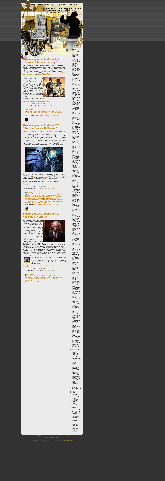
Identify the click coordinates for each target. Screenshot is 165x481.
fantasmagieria (34, 112)
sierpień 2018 (75, 174)
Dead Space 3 (47, 111)
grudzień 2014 (76, 233)
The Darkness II (35, 114)
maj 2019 (74, 161)
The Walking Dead (41, 201)
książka (74, 369)
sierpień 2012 (75, 272)
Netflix (61, 277)
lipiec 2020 (75, 142)
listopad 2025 (75, 54)
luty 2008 (74, 345)
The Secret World (30, 201)
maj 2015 (74, 227)
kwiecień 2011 (76, 293)
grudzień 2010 (76, 298)
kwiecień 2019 (76, 162)
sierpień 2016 (75, 206)
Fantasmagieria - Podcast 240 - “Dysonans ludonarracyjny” (41, 61)
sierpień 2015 (75, 223)
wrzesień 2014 (76, 238)
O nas (32, 5)
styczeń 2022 (75, 117)
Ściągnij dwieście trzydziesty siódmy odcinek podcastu (38, 184)
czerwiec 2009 (76, 324)
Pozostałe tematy (43, 5)
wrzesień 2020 (76, 140)
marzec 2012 (75, 278)
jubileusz (74, 367)
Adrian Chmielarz (33, 194)
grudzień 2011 (76, 282)
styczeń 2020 (75, 150)
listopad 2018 (75, 169)
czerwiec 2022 (76, 111)
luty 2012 (74, 279)
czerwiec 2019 (76, 160)
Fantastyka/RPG (76, 358)
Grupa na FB (75, 396)
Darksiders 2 (39, 111)
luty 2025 (74, 67)
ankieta (74, 352)
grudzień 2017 (76, 184)
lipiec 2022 (75, 109)
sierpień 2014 (75, 239)
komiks (74, 368)
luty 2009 (74, 329)
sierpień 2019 (75, 157)
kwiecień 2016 (76, 211)
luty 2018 (74, 181)
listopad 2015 (75, 218)
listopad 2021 (75, 119)
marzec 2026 (75, 49)
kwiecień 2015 (76, 228)
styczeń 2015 (75, 232)
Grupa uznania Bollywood (76, 398)
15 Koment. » (57, 204)
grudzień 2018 (76, 167)
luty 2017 (74, 198)
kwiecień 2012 (76, 277)
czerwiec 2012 (76, 274)
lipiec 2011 (75, 290)
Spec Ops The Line (46, 279)
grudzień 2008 (76, 331)
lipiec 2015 (75, 224)
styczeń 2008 (75, 346)
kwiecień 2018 (76, 179)
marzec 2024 (75, 82)
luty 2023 (74, 99)
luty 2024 (74, 83)
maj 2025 (74, 63)
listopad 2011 (75, 283)
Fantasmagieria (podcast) (76, 414)
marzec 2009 (75, 327)
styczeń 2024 (75, 84)
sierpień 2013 (75, 256)
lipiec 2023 (75, 93)
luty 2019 (74, 165)
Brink (51, 276)
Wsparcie (73, 5)
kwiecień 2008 (76, 342)
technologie (75, 385)
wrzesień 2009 (76, 320)
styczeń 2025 (75, 68)
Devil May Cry (56, 111)
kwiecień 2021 (76, 130)
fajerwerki (57, 195)
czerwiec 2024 (76, 78)
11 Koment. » (54, 282)
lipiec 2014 (75, 240)
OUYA (56, 198)
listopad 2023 (75, 87)
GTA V (46, 112)
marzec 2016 (75, 213)
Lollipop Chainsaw (30, 198)
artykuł (74, 353)
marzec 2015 (75, 229)
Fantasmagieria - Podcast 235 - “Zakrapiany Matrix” (41, 215)
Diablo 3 (43, 195)
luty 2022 (74, 116)
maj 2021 (74, 128)
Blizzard (47, 194)
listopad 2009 (75, 316)
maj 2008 (74, 341)
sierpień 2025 (75, 59)
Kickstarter (58, 197)
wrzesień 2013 (76, 254)
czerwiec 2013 (76, 258)
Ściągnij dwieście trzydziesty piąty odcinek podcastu (37, 266)
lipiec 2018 (75, 175)
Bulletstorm (57, 276)
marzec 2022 (75, 114)
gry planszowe (76, 364)
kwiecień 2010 (76, 310)
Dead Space (36, 195)
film (44, 204)
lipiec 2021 (75, 126)
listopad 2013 (75, 250)
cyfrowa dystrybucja (56, 194)
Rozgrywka (75, 429)
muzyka (74, 374)
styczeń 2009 (75, 330)
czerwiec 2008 (76, 340)
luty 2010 (74, 312)
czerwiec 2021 (76, 127)
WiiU (60, 201)
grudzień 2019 (76, 151)
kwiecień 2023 (76, 97)
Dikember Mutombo (31, 277)
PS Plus (53, 199)
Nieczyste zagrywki (44, 74)
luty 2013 (74, 263)
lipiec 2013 (75, 257)
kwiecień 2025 (76, 64)
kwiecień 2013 (76, 261)
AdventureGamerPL (77, 423)
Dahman (31, 109)
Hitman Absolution (52, 277)
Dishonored (50, 195)
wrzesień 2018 (76, 172)
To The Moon (55, 201)
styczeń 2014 (75, 248)
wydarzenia (75, 388)
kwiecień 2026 (76, 48)
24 (28, 276)
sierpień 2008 (75, 337)
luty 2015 (74, 230)
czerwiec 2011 (76, 291)
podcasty (46, 115)
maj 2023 (74, 95)
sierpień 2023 (75, 92)
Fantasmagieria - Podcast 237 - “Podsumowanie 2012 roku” (41, 127)
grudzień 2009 (76, 315)
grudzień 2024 (76, 69)
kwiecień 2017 (76, 195)
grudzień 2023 (76, 85)
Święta (74, 383)
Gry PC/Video (38, 115)
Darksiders (31, 111)
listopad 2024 (75, 70)
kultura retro (75, 371)
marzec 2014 (75, 245)
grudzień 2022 (76, 102)
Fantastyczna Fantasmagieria (76, 417)
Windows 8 (28, 202)
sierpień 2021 (75, 124)
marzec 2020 (75, 147)
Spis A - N (54, 5)
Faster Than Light (39, 197)
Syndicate (60, 199)
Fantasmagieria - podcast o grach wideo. (61, 8)
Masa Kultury (75, 428)
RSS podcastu (76, 404)
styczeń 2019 (75, 166)
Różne (74, 380)
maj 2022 (74, 112)
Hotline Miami (50, 197)
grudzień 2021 (76, 118)
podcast (27, 114)
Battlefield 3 (45, 276)
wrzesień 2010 (76, 303)
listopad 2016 (75, 201)
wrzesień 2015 (76, 221)
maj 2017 (74, 194)
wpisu (56, 137)
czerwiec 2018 (76, 176)
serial (73, 381)
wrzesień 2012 (76, 271)
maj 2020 (74, 145)
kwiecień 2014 (76, 244)
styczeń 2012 (75, 281)
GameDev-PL (75, 424)
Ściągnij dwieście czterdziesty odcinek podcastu (36, 101)
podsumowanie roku (36, 199)
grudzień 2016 (76, 200)
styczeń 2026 (75, 51)
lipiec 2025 (75, 60)
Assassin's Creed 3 (36, 276)
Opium (74, 403)
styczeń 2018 (75, 182)
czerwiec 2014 (76, 242)
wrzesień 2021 (76, 123)
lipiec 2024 (75, 77)
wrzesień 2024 (76, 74)
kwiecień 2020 (76, 146)
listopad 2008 (75, 332)
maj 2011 (74, 292)
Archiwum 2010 (76, 412)
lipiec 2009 (75, 322)
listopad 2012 (75, 267)
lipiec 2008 (75, 339)
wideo (73, 387)
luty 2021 (74, 132)
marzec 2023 (75, 98)
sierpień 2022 (75, 108)
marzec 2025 (75, 65)
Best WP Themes (69, 440)
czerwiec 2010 (76, 307)
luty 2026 (74, 50)
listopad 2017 (75, 185)
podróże (74, 377)
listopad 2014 (75, 234)
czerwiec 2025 (76, 61)
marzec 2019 (75, 164)
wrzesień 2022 (76, 107)
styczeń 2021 (75, 133)
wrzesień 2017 (76, 189)
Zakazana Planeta (74, 431)
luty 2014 (74, 247)
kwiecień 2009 (76, 326)
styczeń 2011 (75, 297)
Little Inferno (58, 112)
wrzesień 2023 (76, 90)
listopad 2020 (75, 136)
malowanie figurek (75, 373)
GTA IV (41, 112)
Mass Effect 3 (50, 198)
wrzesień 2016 (76, 205)
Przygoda (74, 378)
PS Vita (38, 279)
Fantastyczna (75, 356)
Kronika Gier (75, 426)
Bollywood (75, 354)
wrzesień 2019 (76, 156)
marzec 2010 (75, 311)
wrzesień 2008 (76, 336)
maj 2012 (74, 276)
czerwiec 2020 (76, 143)
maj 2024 (74, 79)
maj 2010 (74, 308)
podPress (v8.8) (57, 441)
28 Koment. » (54, 115)
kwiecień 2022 (76, 113)
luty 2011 (74, 296)
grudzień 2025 (76, 53)
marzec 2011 (75, 295)
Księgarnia (75, 400)
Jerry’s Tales (75, 425)
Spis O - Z (64, 5)
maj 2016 (74, 210)
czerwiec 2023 (76, 94)
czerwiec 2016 (76, 209)
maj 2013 (74, 259)
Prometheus (47, 199)
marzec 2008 (75, 344)
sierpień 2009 (75, 321)
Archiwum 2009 (76, 411)
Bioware (41, 194)
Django (27, 112)
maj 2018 (74, 177)
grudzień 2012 (76, 266)
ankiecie (46, 177)
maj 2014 (74, 243)
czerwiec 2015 (76, 225)
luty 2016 (74, 214)
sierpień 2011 (75, 288)
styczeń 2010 (75, 313)
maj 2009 (74, 325)
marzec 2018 (75, 180)
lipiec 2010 (75, 306)
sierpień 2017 (75, 190)
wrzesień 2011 (76, 287)
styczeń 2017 (75, 199)
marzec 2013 (75, 262)
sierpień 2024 (75, 75)
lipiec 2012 (75, 273)
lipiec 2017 (75, 191)
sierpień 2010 (75, 305)
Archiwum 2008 (76, 410)
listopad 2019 (75, 152)
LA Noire (51, 112)
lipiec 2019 (75, 158)
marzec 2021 (75, 131)
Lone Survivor (41, 198)
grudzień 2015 (76, 216)
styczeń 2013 (75, 264)
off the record (75, 401)
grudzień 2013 (76, 249)
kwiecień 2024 (76, 80)
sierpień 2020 (75, 141)
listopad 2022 (75, 103)
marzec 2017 (75, 196)
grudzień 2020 (76, 135)
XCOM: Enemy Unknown (39, 202)
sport (73, 382)
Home (25, 5)
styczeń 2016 (75, 215)
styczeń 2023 (75, 101)
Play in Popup (51, 105)
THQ (41, 114)
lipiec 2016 (75, 208)
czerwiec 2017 (76, 193)
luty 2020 (74, 148)
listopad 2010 (75, 300)
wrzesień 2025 (76, 58)
